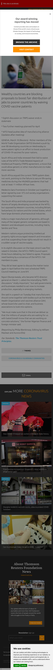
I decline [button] (23, 665)
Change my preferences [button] (35, 665)
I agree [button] (16, 665)
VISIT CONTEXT (26, 49)
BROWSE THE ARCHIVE (26, 42)
